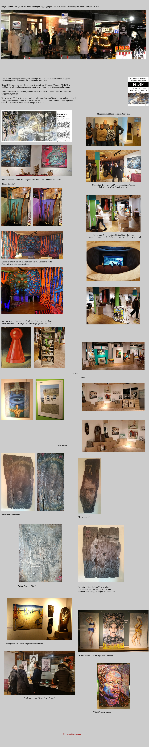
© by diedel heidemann (71, 734)
